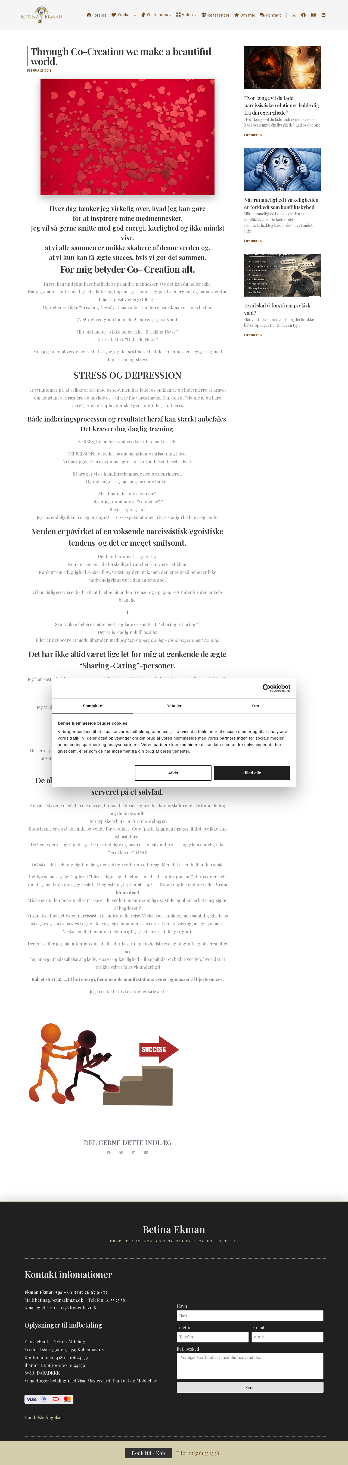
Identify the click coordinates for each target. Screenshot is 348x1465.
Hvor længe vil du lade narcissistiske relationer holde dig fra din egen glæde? (281, 105)
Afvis (173, 773)
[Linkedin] (323, 15)
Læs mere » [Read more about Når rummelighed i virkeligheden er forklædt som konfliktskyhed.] (253, 240)
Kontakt (270, 15)
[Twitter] (293, 15)
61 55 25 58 (115, 1300)
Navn (182, 1306)
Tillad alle (252, 773)
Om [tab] (255, 705)
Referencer (215, 15)
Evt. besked (188, 1348)
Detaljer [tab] (174, 705)
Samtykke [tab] (92, 705)
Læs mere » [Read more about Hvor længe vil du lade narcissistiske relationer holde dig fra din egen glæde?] (253, 135)
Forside (97, 15)
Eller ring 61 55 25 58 (199, 1453)
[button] (109, 1153)
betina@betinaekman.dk (59, 1300)
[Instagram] (313, 15)
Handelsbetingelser (43, 1417)
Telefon (184, 1327)
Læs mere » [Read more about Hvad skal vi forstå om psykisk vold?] (253, 335)
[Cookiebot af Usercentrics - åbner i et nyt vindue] (266, 688)
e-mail (257, 1327)
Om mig (245, 15)
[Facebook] (303, 15)
